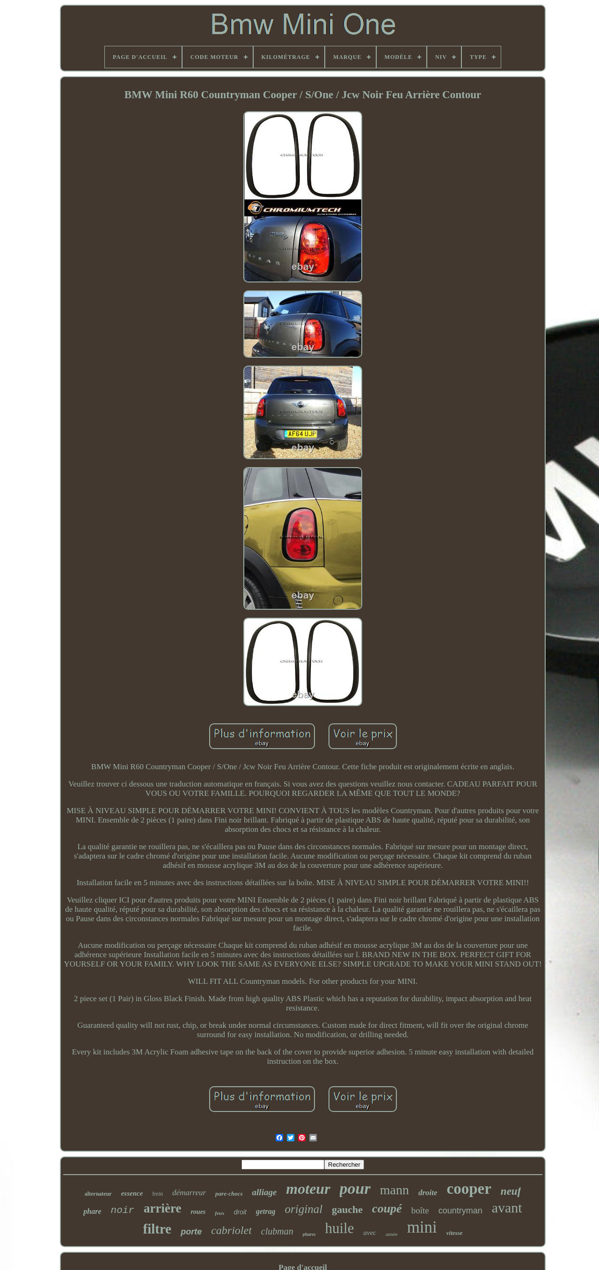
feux (219, 1213)
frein (157, 1194)
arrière (162, 1208)
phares (309, 1234)
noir (122, 1210)
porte (191, 1231)
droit (240, 1212)
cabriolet (231, 1230)
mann (394, 1190)
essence (132, 1193)
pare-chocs (229, 1193)
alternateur (98, 1194)
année (392, 1234)
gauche (347, 1209)
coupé (387, 1208)
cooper (469, 1188)
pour (355, 1188)
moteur (308, 1188)
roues (197, 1211)
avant (507, 1207)
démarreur (189, 1192)
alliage (264, 1192)
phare (92, 1211)
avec (370, 1232)
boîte (420, 1210)
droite (428, 1192)
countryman (460, 1210)
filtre (157, 1228)
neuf (511, 1191)
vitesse (454, 1232)
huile (339, 1228)
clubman (277, 1231)
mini (422, 1227)
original (304, 1209)
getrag (266, 1211)
